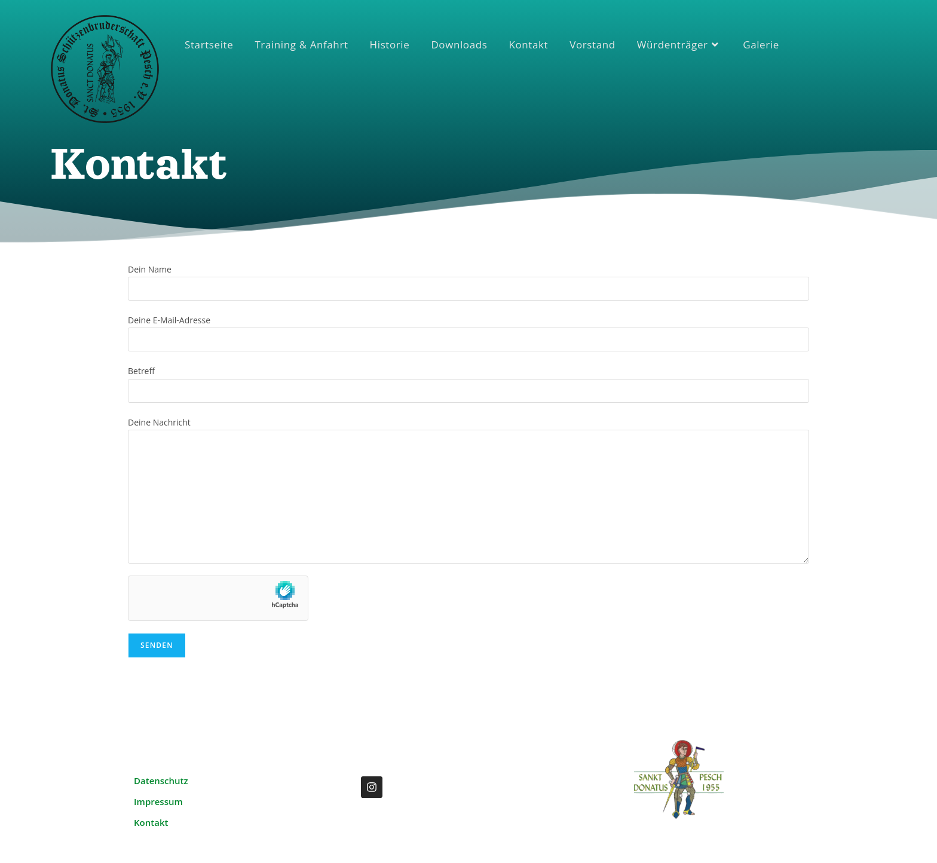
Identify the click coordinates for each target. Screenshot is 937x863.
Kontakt (151, 822)
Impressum (158, 801)
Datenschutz (161, 781)
